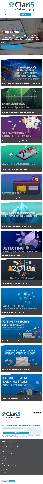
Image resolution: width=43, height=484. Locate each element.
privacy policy (25, 436)
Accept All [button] (12, 481)
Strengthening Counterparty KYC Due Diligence (16, 141)
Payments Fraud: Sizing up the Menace (14, 198)
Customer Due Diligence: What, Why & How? (16, 369)
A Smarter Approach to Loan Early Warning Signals (18, 112)
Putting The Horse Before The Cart (12, 341)
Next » (26, 403)
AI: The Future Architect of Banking (13, 312)
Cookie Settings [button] (5, 481)
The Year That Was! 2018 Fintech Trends (14, 284)
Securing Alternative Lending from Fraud (14, 169)
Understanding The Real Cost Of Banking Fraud (16, 226)
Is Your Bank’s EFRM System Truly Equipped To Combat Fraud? (21, 83)
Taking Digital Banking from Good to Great (15, 398)
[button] (5, 14)
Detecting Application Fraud (11, 255)
